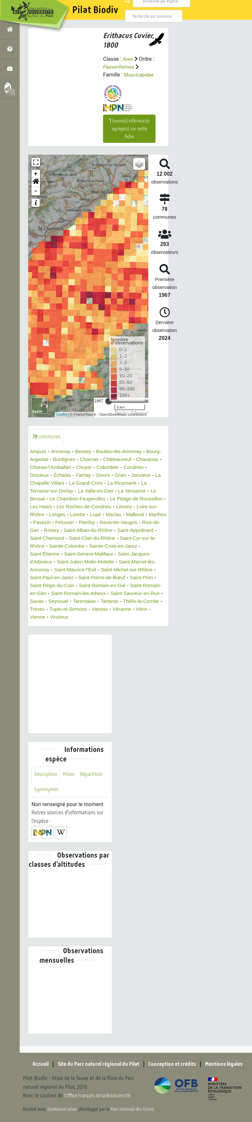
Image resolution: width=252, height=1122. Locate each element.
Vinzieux (61, 625)
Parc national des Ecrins (134, 1109)
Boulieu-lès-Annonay (123, 452)
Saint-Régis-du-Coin (137, 586)
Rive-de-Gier (111, 531)
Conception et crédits (175, 1064)
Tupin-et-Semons (70, 617)
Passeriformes (119, 67)
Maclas (54, 523)
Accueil (32, 1064)
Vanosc (103, 617)
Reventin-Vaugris (72, 531)
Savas (143, 602)
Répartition (93, 783)
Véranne (127, 617)
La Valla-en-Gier (135, 491)
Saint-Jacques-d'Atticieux (102, 562)
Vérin (147, 617)
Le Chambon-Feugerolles (114, 499)
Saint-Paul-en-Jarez (128, 578)
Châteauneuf (138, 460)
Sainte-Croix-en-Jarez (81, 554)
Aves (128, 59)
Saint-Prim (96, 586)
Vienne (38, 625)
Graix (151, 475)
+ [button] (36, 174)
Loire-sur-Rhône (96, 515)
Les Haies (95, 507)
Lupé (36, 523)
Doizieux (66, 475)
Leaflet (61, 414)
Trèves (38, 617)
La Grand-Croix (122, 483)
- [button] (36, 191)
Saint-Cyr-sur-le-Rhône (111, 546)
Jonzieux (40, 483)
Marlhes (101, 523)
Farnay (112, 475)
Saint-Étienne (127, 554)
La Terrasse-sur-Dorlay (84, 491)
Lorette (150, 515)
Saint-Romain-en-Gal (54, 594)
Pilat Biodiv (95, 10)
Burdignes (82, 460)
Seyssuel (40, 609)
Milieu (70, 783)
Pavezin (124, 523)
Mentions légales (231, 1064)
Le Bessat (68, 499)
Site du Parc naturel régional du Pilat (95, 1064)
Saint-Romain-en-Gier (109, 594)
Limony (64, 515)
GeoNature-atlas (62, 1109)
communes (47, 437)
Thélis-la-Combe (127, 609)
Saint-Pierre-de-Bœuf (55, 586)
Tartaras (94, 609)
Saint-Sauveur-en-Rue (105, 602)
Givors (132, 475)
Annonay (62, 452)
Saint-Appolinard (92, 538)
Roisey (139, 531)
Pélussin (148, 523)
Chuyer (115, 468)
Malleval (77, 523)
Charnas (108, 460)
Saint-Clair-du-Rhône (54, 546)
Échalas (90, 475)
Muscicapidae (140, 75)
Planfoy (38, 531)
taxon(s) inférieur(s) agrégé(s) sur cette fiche (129, 129)
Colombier (140, 468)
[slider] (108, 401)
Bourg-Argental (47, 460)
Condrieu (40, 475)
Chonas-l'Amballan (80, 468)
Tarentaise (68, 609)
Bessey (85, 452)
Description (46, 783)
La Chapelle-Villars (77, 483)
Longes (128, 515)
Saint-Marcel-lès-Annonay (96, 570)
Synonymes (46, 798)
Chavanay (41, 468)
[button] (36, 182)
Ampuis (38, 452)
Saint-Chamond (134, 538)
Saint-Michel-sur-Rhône (72, 578)
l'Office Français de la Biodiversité (100, 1096)
